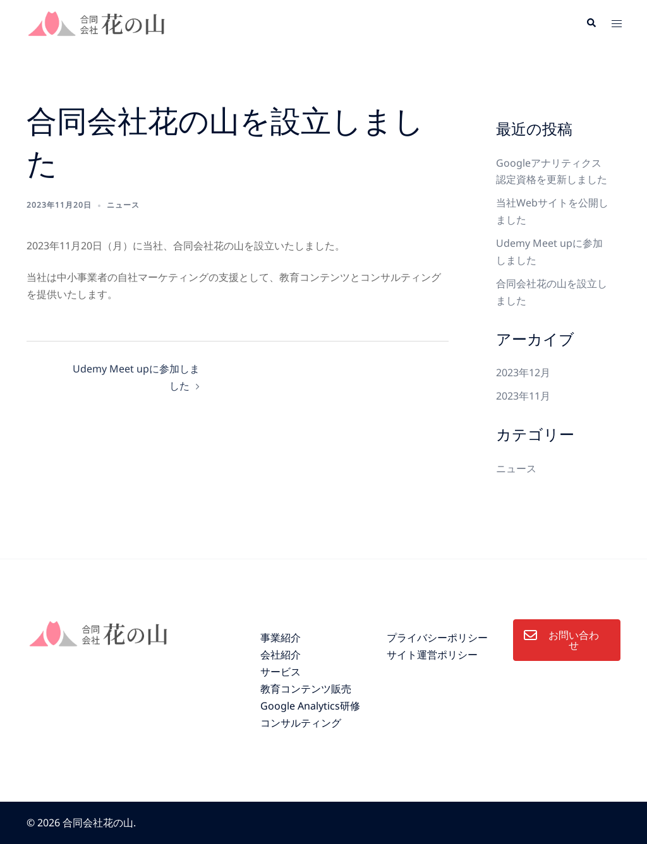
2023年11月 (523, 396)
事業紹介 (280, 638)
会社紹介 (280, 655)
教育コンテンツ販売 (305, 689)
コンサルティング (300, 723)
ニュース (123, 204)
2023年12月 (523, 372)
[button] (591, 23)
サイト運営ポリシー (432, 655)
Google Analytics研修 (310, 706)
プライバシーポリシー (437, 638)
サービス (280, 672)
